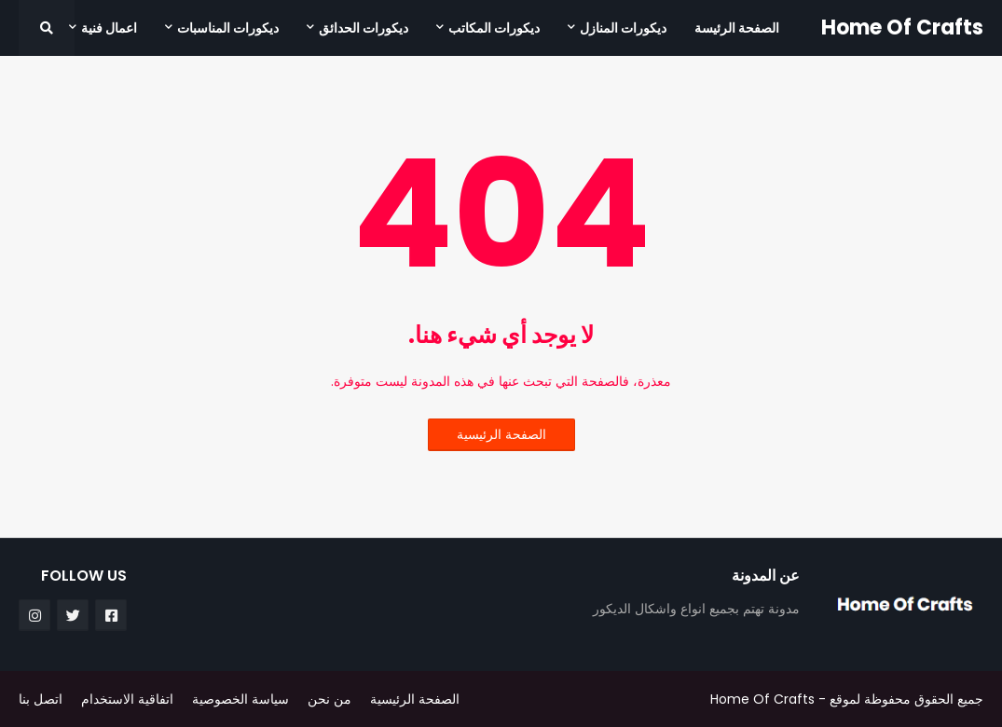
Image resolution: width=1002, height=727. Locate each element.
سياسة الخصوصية (240, 699)
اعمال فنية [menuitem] (109, 28)
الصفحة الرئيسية (501, 434)
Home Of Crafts (902, 27)
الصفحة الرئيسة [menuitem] (736, 28)
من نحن (329, 699)
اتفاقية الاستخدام (127, 699)
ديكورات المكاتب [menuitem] (494, 28)
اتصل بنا (40, 699)
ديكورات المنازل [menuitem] (623, 28)
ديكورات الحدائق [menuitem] (363, 28)
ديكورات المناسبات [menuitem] (228, 28)
